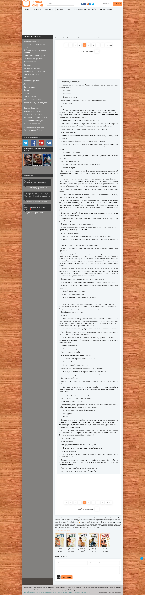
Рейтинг (59, 592)
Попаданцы (28, 77)
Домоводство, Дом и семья (35, 117)
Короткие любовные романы (35, 55)
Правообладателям (29, 592)
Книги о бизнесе (30, 96)
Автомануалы (86, 592)
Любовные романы (31, 41)
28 (102, 45)
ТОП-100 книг (37, 9)
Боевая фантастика (31, 68)
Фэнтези (27, 65)
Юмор (26, 93)
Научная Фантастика (32, 62)
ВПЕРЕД (109, 45)
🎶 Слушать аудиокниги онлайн (85, 9)
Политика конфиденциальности (46, 592)
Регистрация (107, 3)
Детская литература (32, 99)
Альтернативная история (34, 71)
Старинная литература (33, 120)
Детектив (27, 84)
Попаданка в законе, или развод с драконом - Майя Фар (37, 188)
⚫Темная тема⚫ (106, 9)
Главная (26, 9)
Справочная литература (33, 127)
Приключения (29, 87)
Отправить (67, 577)
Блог (68, 9)
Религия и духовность (32, 114)
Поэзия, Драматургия (32, 108)
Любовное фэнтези (31, 80)
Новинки (60, 9)
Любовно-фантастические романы (34, 51)
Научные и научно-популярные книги (36, 103)
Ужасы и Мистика (31, 74)
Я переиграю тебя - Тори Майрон (37, 201)
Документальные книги (33, 111)
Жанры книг (49, 9)
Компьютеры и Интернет (34, 130)
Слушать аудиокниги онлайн (71, 592)
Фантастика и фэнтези (33, 58)
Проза (26, 90)
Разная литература (31, 124)
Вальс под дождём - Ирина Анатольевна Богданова (35, 213)
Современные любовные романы (34, 46)
